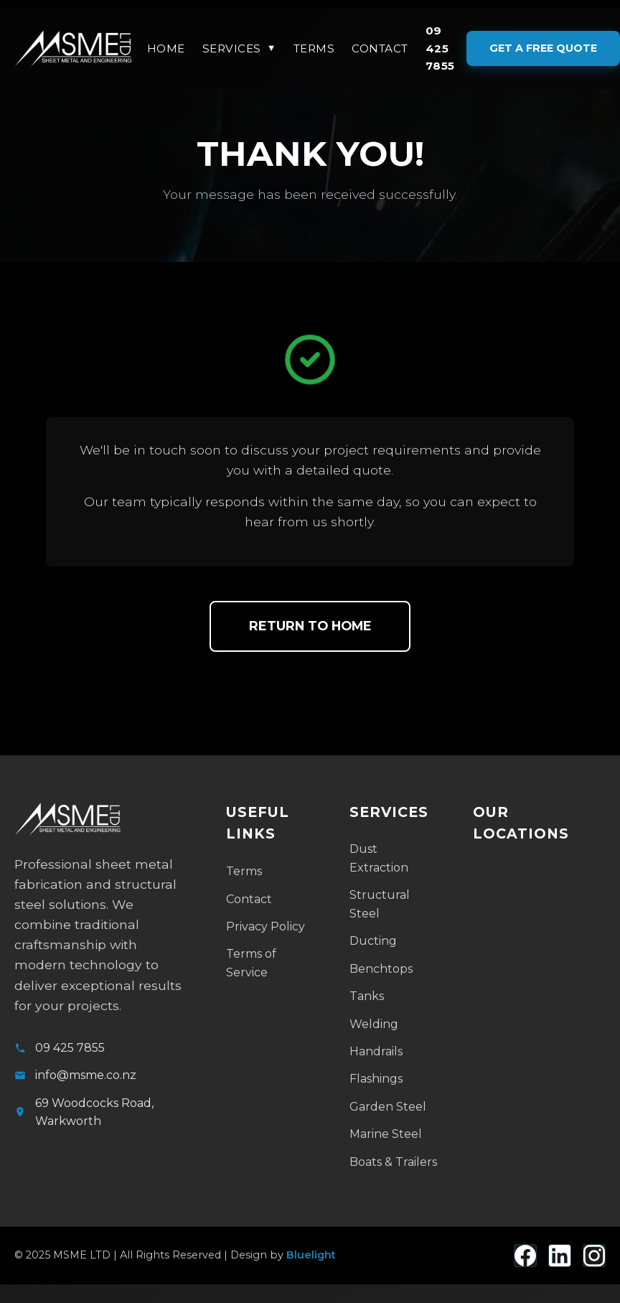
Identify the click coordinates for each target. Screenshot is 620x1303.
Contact (380, 48)
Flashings (376, 1078)
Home (166, 48)
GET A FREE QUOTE (543, 48)
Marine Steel (385, 1134)
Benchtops (381, 969)
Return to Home (310, 625)
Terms (314, 48)
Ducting (373, 941)
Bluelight (311, 1254)
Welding (373, 1024)
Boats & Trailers (393, 1162)
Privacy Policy (265, 926)
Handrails (376, 1051)
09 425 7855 (440, 48)
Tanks (366, 996)
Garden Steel (387, 1106)
